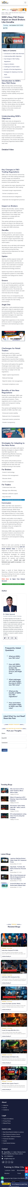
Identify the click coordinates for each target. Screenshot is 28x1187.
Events (5, 1141)
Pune (19, 1173)
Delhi (13, 1170)
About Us (5, 1105)
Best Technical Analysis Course (11, 1134)
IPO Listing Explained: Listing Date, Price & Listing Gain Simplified (18, 816)
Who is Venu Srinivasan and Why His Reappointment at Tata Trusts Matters (17, 877)
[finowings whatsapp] (2, 1178)
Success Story (13, 864)
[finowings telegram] (2, 1181)
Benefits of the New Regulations (12, 69)
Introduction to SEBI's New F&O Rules (14, 53)
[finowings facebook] (6, 1162)
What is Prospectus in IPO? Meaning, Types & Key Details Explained (18, 799)
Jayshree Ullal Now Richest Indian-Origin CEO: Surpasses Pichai (18, 860)
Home (3, 12)
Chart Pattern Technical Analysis (12, 1136)
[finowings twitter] (3, 1162)
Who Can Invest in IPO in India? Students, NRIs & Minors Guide (17, 790)
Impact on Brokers (9, 64)
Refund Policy (7, 1123)
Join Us (5, 1107)
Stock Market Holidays (9, 1143)
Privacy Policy (7, 1121)
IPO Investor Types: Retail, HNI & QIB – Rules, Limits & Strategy (17, 807)
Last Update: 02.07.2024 (16, 25)
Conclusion (7, 77)
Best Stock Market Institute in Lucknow (13, 1132)
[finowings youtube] (26, 1168)
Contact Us (6, 1110)
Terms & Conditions (8, 1119)
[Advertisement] (14, 767)
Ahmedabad (21, 1170)
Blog (7, 12)
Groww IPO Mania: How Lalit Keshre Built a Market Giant (18, 884)
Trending (5, 25)
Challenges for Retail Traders (12, 66)
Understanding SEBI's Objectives (13, 56)
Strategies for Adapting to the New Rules (13, 444)
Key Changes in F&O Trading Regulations (10, 170)
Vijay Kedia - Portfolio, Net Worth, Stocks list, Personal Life (18, 868)
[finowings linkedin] (12, 1162)
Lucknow (8, 1170)
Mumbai (6, 1173)
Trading (11, 794)
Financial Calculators (8, 1139)
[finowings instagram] (9, 1162)
